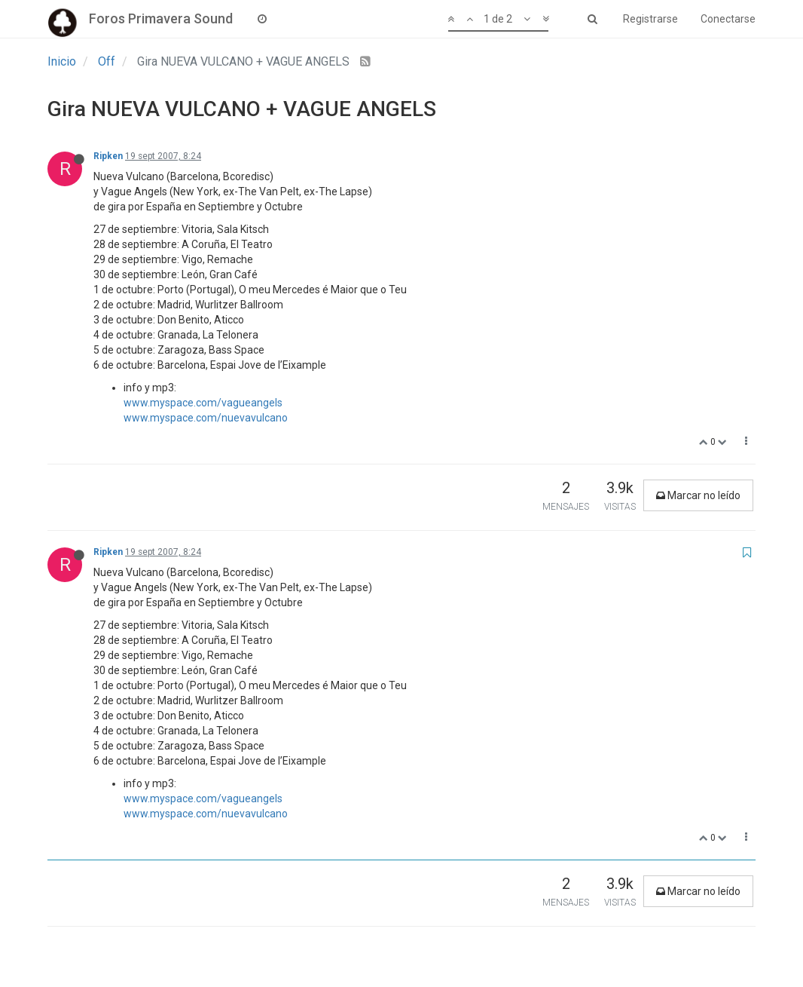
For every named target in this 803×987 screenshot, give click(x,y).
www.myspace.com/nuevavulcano (206, 418)
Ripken (108, 156)
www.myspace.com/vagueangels (203, 403)
